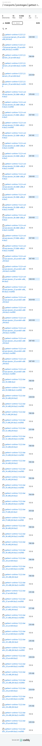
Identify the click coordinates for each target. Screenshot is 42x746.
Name (8, 23)
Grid (36, 17)
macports (9, 5)
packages (21, 5)
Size (38, 23)
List (30, 17)
